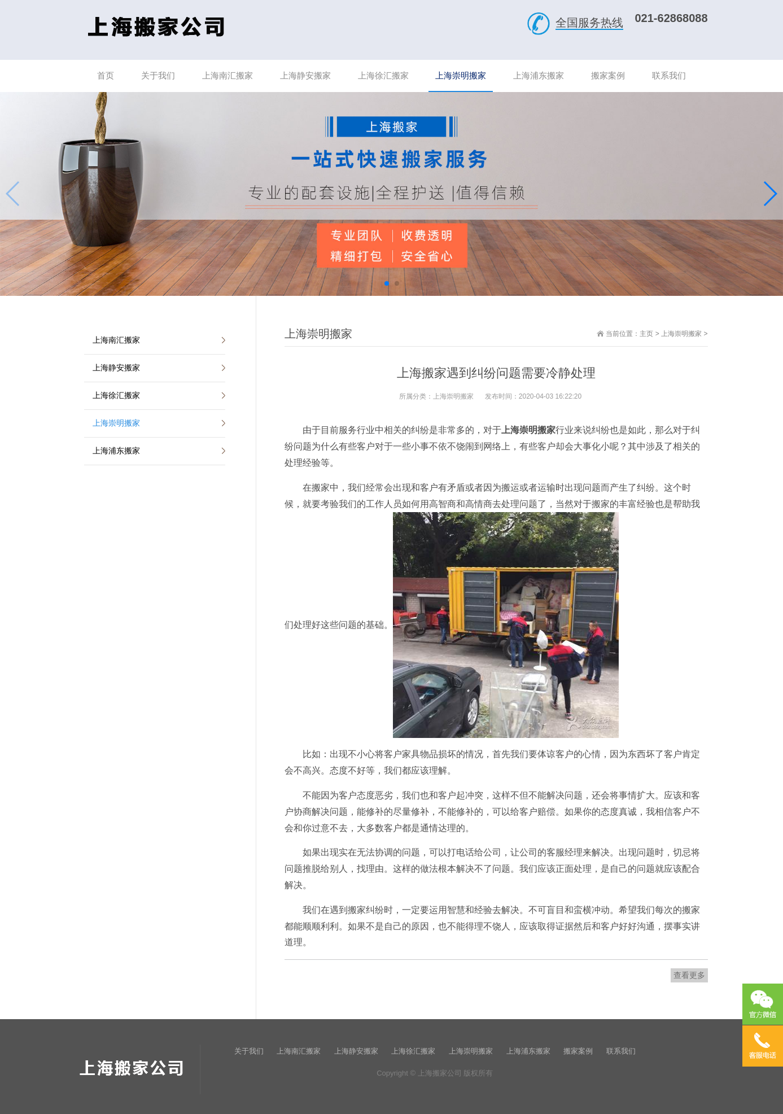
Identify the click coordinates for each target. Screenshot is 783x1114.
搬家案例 (578, 1051)
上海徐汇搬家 (116, 395)
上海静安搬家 (116, 367)
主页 (646, 334)
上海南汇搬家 (116, 339)
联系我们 (621, 1051)
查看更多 (689, 975)
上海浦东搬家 (116, 450)
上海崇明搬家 (681, 334)
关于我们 (249, 1051)
